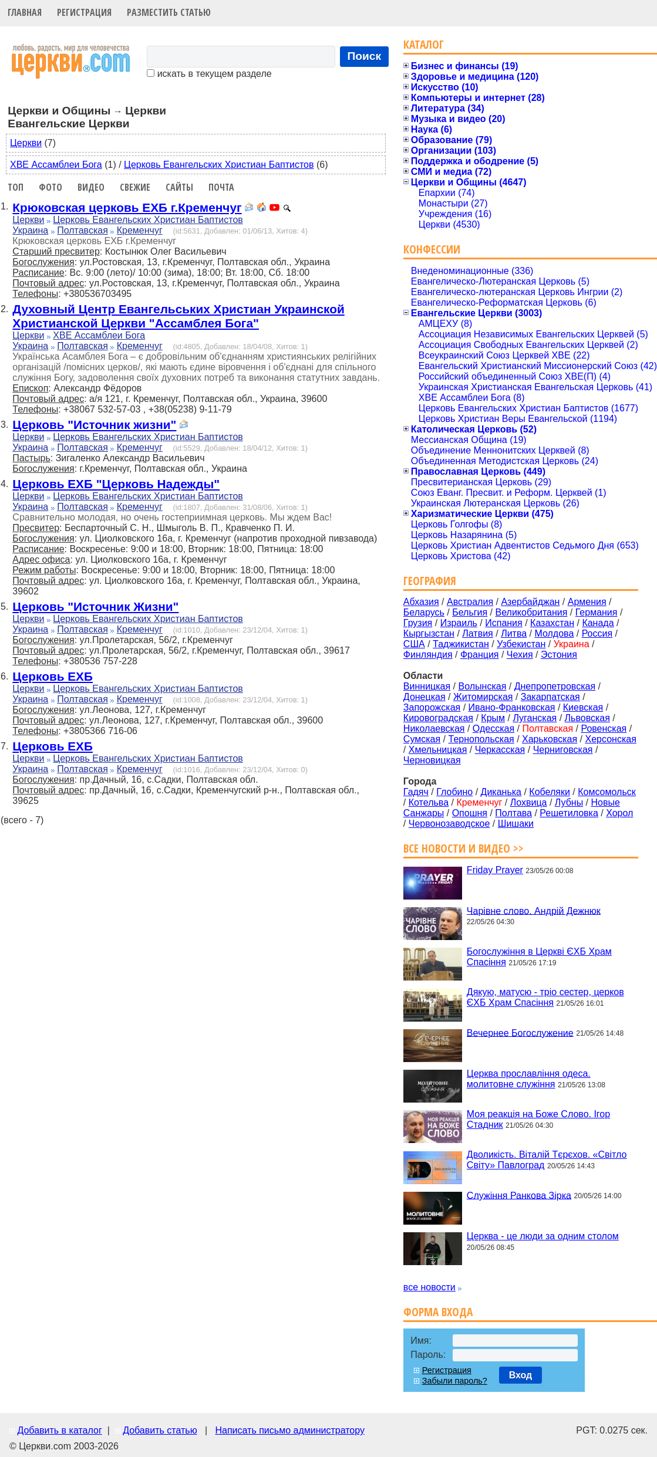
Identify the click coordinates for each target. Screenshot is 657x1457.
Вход (521, 1375)
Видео (91, 187)
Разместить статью (169, 12)
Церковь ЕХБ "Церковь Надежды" (116, 484)
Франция (479, 655)
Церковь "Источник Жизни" (95, 606)
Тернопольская (481, 739)
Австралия (470, 602)
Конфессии (431, 249)
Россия (597, 633)
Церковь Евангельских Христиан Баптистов (219, 165)
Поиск (365, 56)
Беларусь (423, 612)
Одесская (493, 728)
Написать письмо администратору (289, 1430)
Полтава (513, 813)
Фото (50, 187)
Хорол (619, 813)
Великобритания (532, 612)
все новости (429, 1287)
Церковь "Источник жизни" (94, 424)
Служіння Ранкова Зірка (519, 1195)
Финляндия (428, 655)
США (414, 644)
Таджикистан (461, 644)
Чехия (520, 655)
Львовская (587, 718)
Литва (514, 633)
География (429, 581)
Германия (596, 612)
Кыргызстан (428, 633)
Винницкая (426, 686)
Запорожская (431, 707)
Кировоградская (438, 718)
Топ (15, 187)
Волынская (483, 686)
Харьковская (549, 739)
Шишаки (516, 824)
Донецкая (424, 697)
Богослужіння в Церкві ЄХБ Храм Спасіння (539, 956)
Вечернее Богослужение (520, 1032)
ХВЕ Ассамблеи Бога (56, 165)
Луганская (535, 718)
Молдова (554, 633)
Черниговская (563, 750)
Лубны (569, 802)
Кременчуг (140, 230)
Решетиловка (569, 813)
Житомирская (483, 697)
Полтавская (82, 230)
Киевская (583, 707)
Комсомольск (607, 792)
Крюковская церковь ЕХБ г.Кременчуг (126, 207)
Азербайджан (530, 602)
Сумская (421, 739)
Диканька (501, 792)
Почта (221, 187)
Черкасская (500, 750)
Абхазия (421, 602)
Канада (598, 623)
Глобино (454, 792)
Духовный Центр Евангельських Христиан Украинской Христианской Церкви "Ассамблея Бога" (178, 316)
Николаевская (434, 728)
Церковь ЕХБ (52, 676)
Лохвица (528, 802)
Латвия (477, 633)
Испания (504, 623)
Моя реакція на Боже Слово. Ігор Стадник (538, 1119)
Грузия (417, 623)
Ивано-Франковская (512, 707)
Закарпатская (550, 697)
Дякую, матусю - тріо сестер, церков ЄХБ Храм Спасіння (545, 997)
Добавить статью (160, 1430)
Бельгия (469, 612)
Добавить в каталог (59, 1430)
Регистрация (84, 12)
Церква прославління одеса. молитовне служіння (529, 1079)
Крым (493, 718)
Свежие (135, 187)
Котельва (429, 802)
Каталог (423, 44)
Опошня (469, 813)
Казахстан (552, 623)
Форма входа (438, 1312)
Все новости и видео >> (463, 848)
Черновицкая (432, 760)
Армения (587, 602)
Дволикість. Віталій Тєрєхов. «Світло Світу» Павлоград (547, 1160)
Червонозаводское (449, 824)
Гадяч (416, 792)
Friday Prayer (495, 870)
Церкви (26, 143)
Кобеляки (549, 792)
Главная (25, 12)
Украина (30, 230)
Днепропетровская (554, 686)
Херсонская (610, 739)
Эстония (559, 655)
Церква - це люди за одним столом (543, 1236)
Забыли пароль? (454, 1380)
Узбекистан (521, 644)
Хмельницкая (438, 750)
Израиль (458, 623)
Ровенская (603, 728)
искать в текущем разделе (209, 74)
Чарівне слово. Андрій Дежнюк (534, 910)
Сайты (179, 187)
